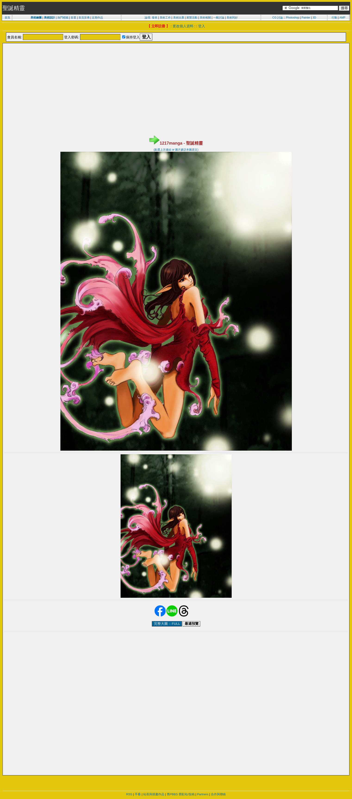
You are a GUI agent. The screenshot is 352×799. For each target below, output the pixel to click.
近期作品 (97, 17)
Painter (306, 17)
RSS (129, 794)
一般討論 (218, 17)
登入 (201, 26)
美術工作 (165, 17)
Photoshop (292, 17)
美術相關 (205, 17)
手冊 (138, 794)
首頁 (7, 17)
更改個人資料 (183, 26)
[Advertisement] (176, 55)
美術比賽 (178, 17)
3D (314, 17)
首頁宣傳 (84, 17)
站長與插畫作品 (153, 794)
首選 (73, 17)
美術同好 (232, 17)
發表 (154, 17)
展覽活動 (191, 17)
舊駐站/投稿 (187, 794)
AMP (342, 17)
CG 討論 (277, 17)
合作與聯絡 (218, 794)
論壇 (147, 17)
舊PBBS (172, 794)
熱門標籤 (63, 17)
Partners (202, 794)
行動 (334, 17)
